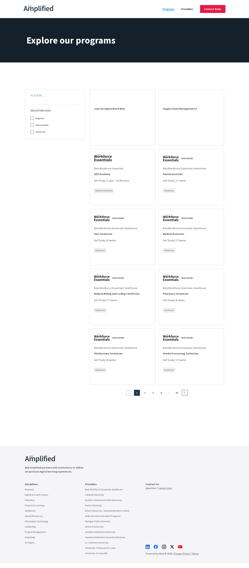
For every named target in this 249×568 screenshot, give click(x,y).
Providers (187, 9)
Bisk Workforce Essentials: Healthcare (104, 489)
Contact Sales (212, 9)
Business (29, 489)
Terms (195, 496)
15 (177, 392)
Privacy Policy (182, 496)
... (169, 392)
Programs (169, 9)
